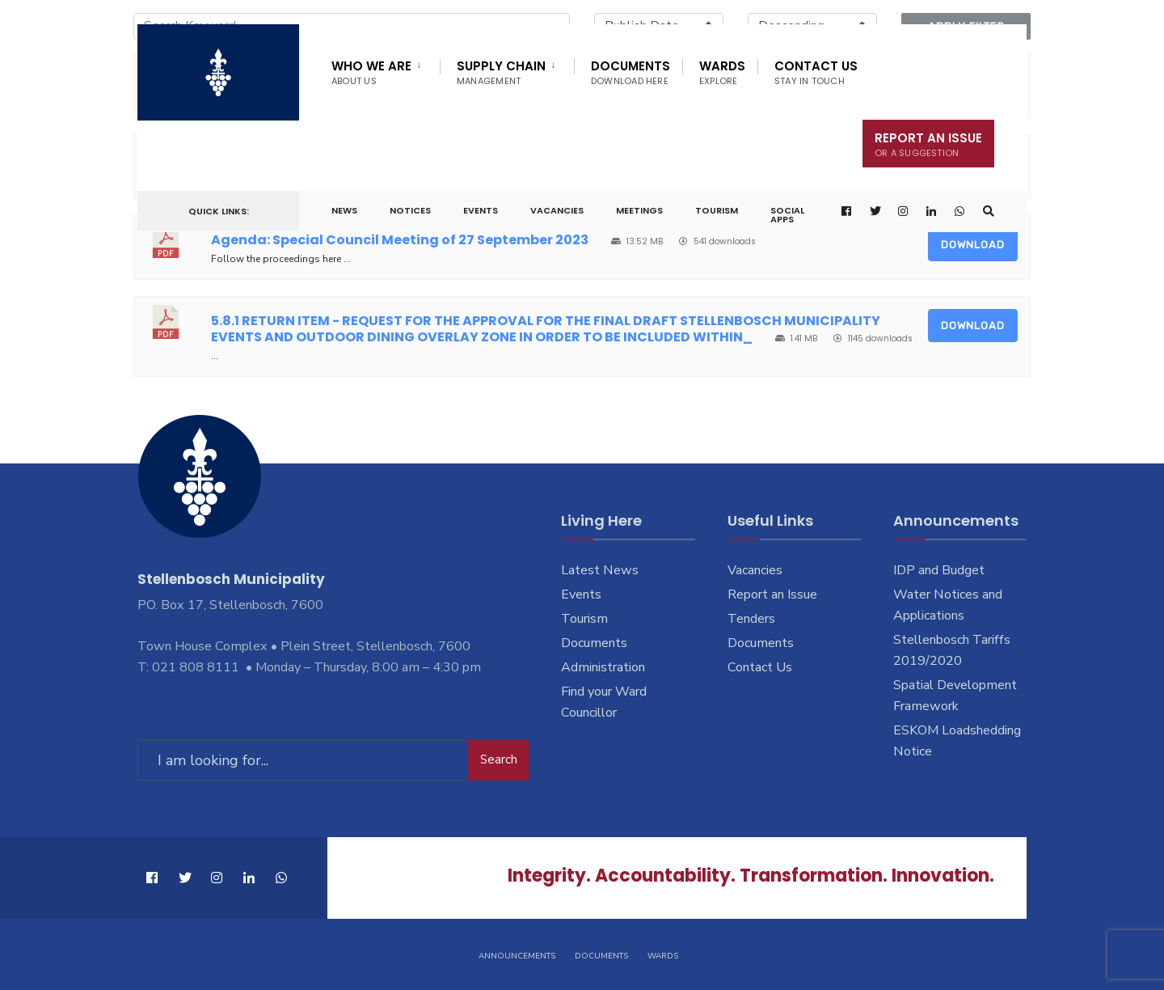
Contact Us (816, 72)
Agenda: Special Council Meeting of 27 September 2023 (399, 240)
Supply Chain (501, 72)
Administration (603, 667)
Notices (410, 210)
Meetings (639, 210)
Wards (722, 72)
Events (480, 210)
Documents (630, 72)
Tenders (751, 619)
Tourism (716, 210)
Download (973, 245)
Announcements (517, 956)
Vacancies (557, 210)
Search (498, 759)
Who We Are (371, 72)
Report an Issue (772, 594)
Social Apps (787, 215)
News (344, 210)
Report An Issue (928, 144)
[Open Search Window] (988, 211)
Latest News (600, 570)
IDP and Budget (939, 570)
